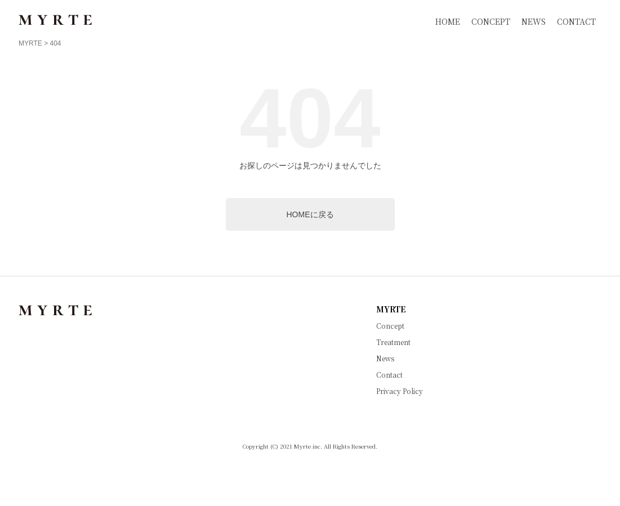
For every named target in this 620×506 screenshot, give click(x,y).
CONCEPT (490, 21)
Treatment (393, 342)
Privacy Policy (399, 391)
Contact (389, 375)
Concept (390, 326)
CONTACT (576, 21)
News (385, 358)
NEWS (533, 21)
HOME (447, 21)
